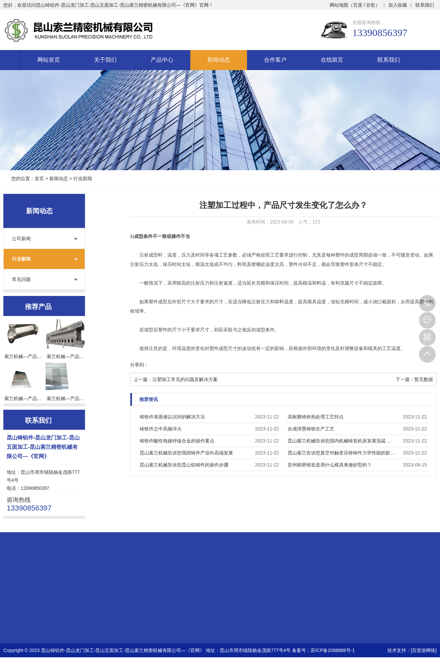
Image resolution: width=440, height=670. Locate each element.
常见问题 (21, 279)
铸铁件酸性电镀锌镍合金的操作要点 (177, 440)
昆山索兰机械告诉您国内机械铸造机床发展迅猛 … (340, 440)
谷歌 (370, 5)
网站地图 (339, 5)
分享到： (139, 364)
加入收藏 (397, 5)
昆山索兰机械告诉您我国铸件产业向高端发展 (186, 452)
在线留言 (332, 60)
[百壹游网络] (424, 650)
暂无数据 (423, 379)
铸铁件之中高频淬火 (161, 428)
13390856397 (427, 303)
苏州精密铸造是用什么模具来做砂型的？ (330, 464)
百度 (357, 5)
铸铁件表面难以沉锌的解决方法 (172, 416)
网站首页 (48, 60)
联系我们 (424, 5)
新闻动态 (218, 60)
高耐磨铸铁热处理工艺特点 (316, 416)
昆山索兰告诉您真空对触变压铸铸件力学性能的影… (341, 452)
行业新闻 (82, 178)
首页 (39, 178)
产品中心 (162, 60)
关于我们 (105, 60)
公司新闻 (21, 238)
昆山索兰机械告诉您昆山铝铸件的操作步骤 (184, 464)
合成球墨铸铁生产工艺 (311, 428)
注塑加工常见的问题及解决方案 (185, 379)
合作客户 (275, 60)
